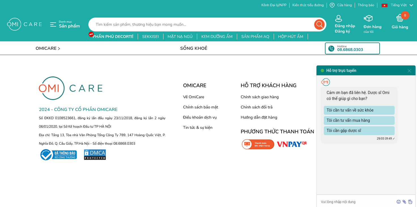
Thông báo (366, 5)
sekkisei (150, 36)
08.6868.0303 (350, 50)
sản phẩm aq (255, 36)
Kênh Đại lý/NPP (273, 5)
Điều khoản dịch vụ (200, 117)
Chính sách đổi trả (257, 107)
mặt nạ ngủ (180, 36)
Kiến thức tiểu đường (308, 5)
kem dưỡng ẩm (217, 36)
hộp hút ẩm (290, 36)
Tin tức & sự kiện (197, 127)
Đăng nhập (345, 26)
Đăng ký (342, 31)
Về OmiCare (193, 97)
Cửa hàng (341, 5)
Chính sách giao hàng (260, 97)
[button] (397, 5)
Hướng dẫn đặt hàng (259, 117)
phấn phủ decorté (113, 36)
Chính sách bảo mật (200, 107)
